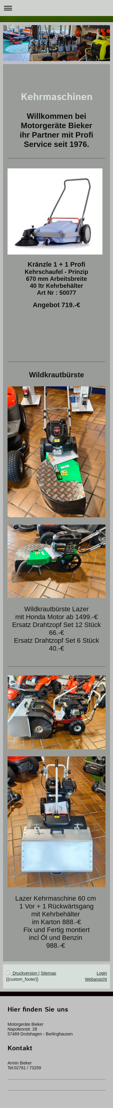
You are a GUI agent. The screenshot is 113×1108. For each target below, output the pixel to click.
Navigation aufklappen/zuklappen (56, 8)
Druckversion (22, 973)
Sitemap (48, 973)
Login (102, 973)
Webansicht (96, 979)
